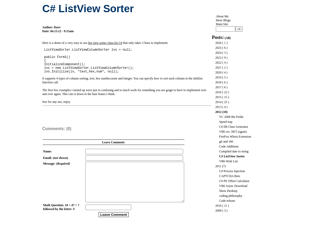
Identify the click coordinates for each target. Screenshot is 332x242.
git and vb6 (226, 141)
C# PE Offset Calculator (234, 181)
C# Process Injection (232, 171)
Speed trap (225, 122)
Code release (227, 201)
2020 (218, 72)
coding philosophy (230, 196)
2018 (218, 82)
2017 (218, 87)
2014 (218, 102)
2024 (218, 53)
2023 (218, 57)
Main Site (222, 24)
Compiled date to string (233, 151)
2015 (218, 97)
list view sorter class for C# (105, 43)
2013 (218, 107)
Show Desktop (228, 191)
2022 (218, 62)
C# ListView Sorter (232, 156)
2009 (218, 210)
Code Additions (229, 146)
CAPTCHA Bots (229, 176)
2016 (218, 92)
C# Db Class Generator (233, 127)
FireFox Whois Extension (235, 136)
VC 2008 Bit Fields (231, 117)
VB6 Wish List (228, 161)
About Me (222, 16)
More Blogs (223, 20)
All (228, 38)
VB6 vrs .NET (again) (233, 131)
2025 (218, 48)
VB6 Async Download (233, 186)
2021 (218, 67)
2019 (218, 77)
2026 (218, 43)
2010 (218, 205)
